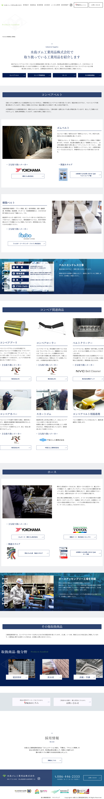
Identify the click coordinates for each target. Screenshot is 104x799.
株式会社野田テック (88, 379)
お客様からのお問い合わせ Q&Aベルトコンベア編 (86, 175)
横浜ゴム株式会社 (28, 176)
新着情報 (40, 5)
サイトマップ (56, 797)
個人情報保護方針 (46, 797)
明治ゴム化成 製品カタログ (34, 553)
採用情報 (64, 5)
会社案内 (47, 5)
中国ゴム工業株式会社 (52, 448)
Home (4, 36)
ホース (64, 75)
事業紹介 (26, 5)
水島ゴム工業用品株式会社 (80, 797)
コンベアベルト (14, 75)
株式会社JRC (15, 379)
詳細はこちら (52, 760)
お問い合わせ (95, 5)
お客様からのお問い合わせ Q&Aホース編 (86, 553)
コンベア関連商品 (39, 75)
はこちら (81, 5)
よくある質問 (55, 5)
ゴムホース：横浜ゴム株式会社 (28, 537)
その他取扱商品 (90, 75)
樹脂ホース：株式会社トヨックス (80, 537)
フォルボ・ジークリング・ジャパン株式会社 (27, 243)
